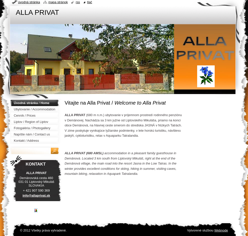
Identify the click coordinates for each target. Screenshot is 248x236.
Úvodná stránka (29, 2)
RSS (78, 2)
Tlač (89, 2)
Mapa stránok (58, 2)
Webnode (221, 230)
